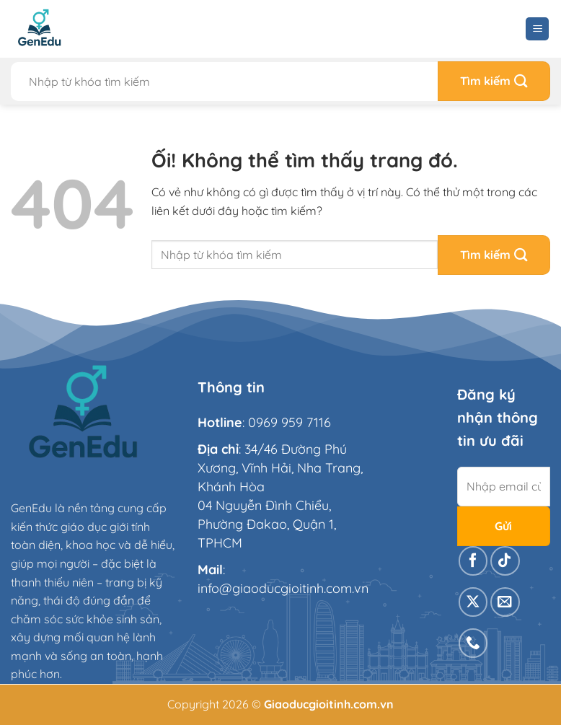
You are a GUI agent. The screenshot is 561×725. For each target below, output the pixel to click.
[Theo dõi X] (473, 602)
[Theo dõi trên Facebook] (473, 561)
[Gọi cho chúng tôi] (473, 643)
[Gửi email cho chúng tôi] (505, 602)
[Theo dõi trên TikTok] (505, 561)
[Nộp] (494, 81)
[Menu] (537, 29)
